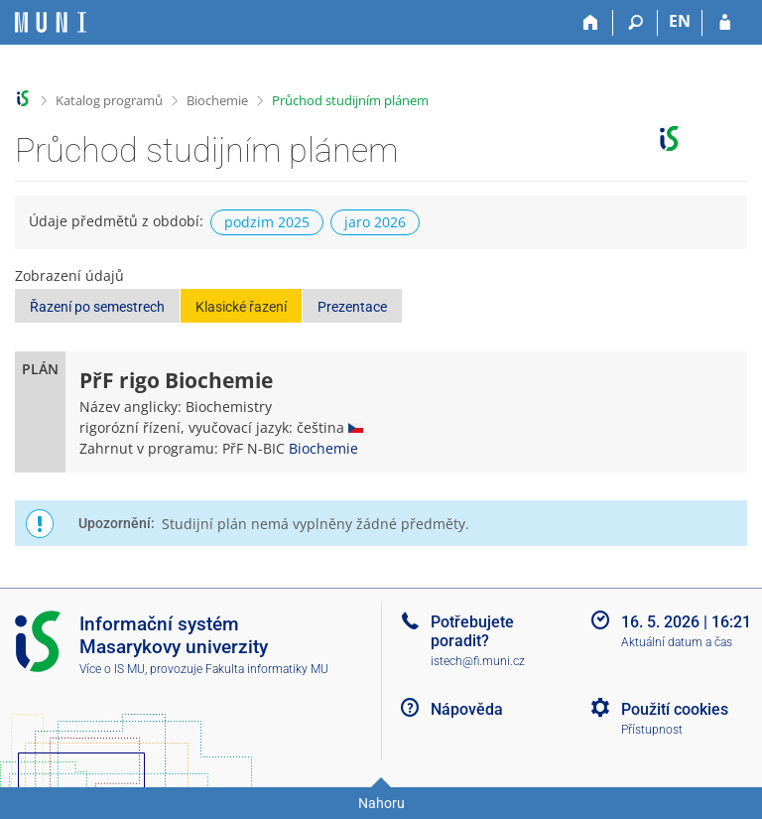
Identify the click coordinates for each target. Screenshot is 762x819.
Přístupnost (652, 730)
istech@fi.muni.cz (478, 661)
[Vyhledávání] (635, 23)
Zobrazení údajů (69, 275)
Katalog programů (109, 100)
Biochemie (217, 100)
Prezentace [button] (352, 307)
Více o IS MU (112, 669)
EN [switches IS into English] (680, 21)
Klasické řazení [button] (241, 307)
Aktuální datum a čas (676, 642)
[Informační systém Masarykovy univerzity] (50, 22)
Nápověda (467, 709)
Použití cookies (674, 709)
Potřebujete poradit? (472, 631)
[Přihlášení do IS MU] (724, 23)
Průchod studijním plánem (350, 100)
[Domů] (591, 23)
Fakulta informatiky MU (266, 669)
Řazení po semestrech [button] (97, 307)
